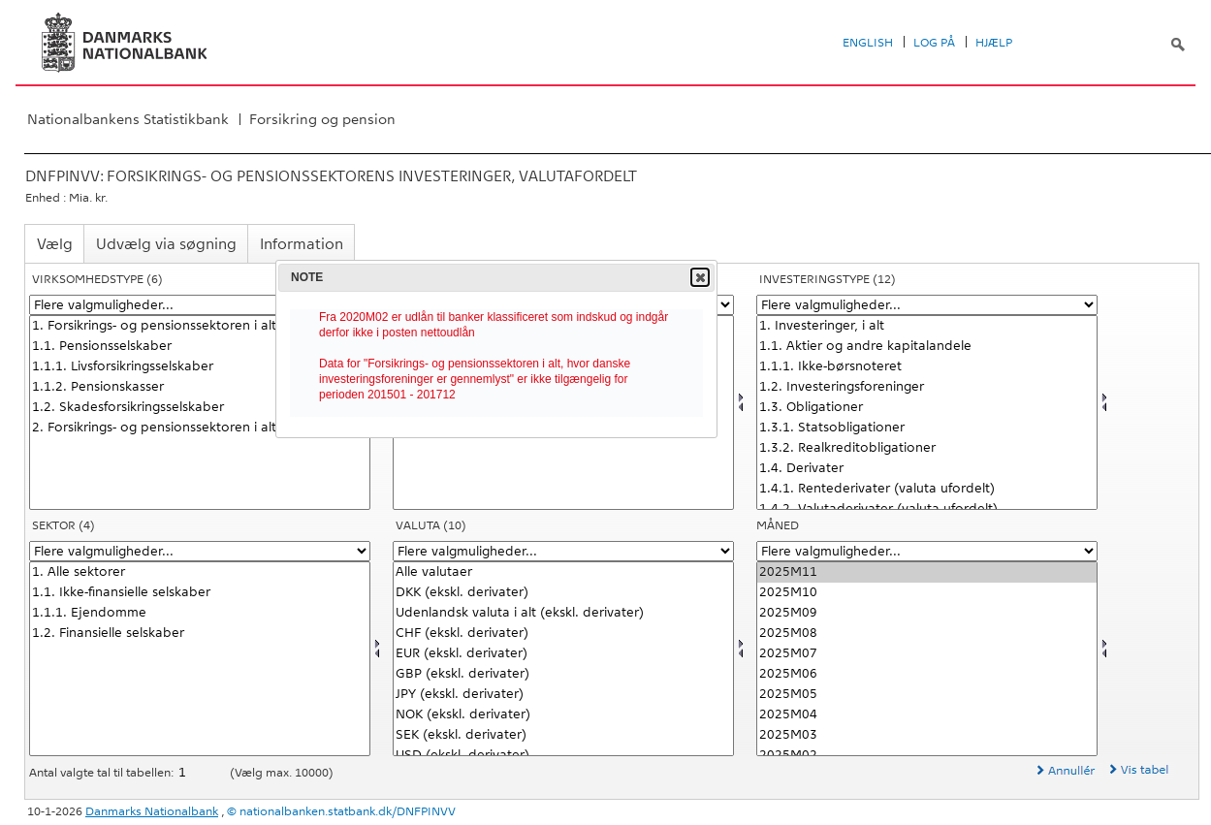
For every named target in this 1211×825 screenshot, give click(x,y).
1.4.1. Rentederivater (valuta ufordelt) (927, 489)
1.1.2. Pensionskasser (199, 387)
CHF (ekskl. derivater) (563, 633)
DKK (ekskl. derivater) (563, 593)
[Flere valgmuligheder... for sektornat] (199, 551)
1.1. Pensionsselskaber (199, 346)
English (868, 42)
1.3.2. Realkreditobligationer (927, 448)
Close (699, 277)
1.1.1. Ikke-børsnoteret (927, 367)
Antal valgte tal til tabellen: (102, 772)
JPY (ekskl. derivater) (563, 694)
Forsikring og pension (322, 119)
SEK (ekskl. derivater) (563, 735)
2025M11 (927, 572)
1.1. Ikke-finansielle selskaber (199, 593)
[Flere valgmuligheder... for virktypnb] (199, 305)
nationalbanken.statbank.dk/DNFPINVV (347, 811)
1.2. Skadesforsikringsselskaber (199, 407)
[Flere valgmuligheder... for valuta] (563, 551)
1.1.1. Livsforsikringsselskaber (199, 367)
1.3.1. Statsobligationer (927, 428)
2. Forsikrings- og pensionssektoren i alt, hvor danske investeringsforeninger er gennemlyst (199, 428)
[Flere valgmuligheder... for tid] (927, 551)
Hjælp (993, 42)
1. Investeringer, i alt (927, 326)
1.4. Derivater (927, 469)
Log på (934, 42)
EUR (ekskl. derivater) (563, 654)
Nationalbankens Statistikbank (128, 119)
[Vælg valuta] (563, 658)
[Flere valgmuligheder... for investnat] (927, 305)
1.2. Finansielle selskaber (199, 633)
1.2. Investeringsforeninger (927, 387)
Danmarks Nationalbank (151, 811)
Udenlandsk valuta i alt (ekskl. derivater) (563, 613)
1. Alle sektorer (199, 572)
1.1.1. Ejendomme (199, 613)
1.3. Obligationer (927, 407)
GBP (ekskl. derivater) (563, 674)
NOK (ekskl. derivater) (563, 715)
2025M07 (927, 654)
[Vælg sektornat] (199, 658)
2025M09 (927, 613)
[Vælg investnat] (927, 412)
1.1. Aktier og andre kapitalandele (927, 346)
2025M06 (927, 674)
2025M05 (927, 694)
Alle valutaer (563, 572)
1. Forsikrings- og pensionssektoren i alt (199, 326)
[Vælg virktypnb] (199, 412)
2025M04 (927, 715)
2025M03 (927, 735)
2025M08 (927, 633)
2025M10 (927, 593)
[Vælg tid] (927, 658)
